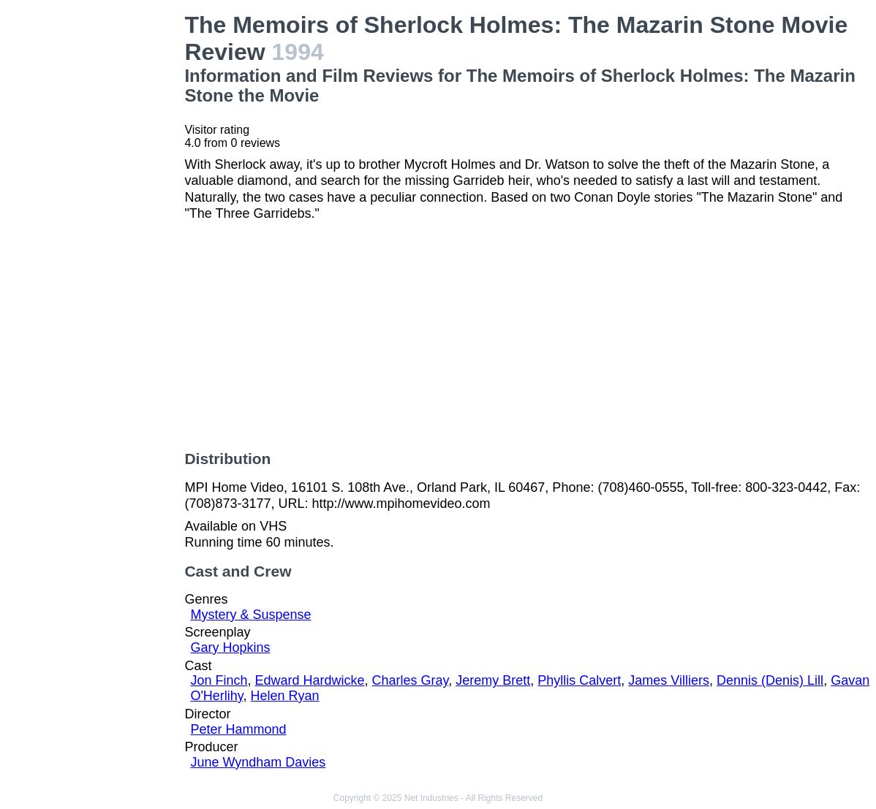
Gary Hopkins (230, 647)
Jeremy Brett (493, 680)
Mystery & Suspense (250, 614)
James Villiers (668, 680)
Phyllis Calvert (579, 680)
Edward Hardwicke (309, 680)
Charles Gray (410, 680)
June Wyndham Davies (257, 762)
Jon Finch (218, 680)
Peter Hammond (238, 729)
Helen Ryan (285, 695)
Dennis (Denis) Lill (770, 680)
